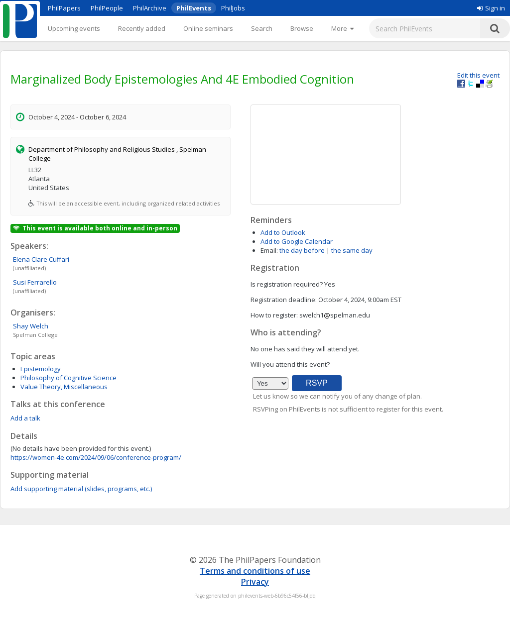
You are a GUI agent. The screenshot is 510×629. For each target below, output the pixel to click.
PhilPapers (64, 7)
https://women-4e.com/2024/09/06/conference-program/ (95, 457)
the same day (352, 250)
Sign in (491, 7)
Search (261, 28)
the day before (302, 250)
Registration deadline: (284, 299)
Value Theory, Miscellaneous (64, 386)
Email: (269, 250)
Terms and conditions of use (255, 570)
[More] (342, 28)
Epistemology (40, 368)
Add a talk (25, 418)
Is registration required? (287, 284)
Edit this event (478, 75)
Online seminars (208, 28)
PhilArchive (149, 7)
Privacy (255, 581)
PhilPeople (107, 7)
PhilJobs (233, 7)
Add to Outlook (282, 232)
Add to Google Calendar (296, 241)
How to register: (274, 315)
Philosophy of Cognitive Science (68, 377)
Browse (301, 28)
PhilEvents (193, 7)
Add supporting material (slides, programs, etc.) (81, 488)
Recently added (141, 28)
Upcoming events (74, 28)
